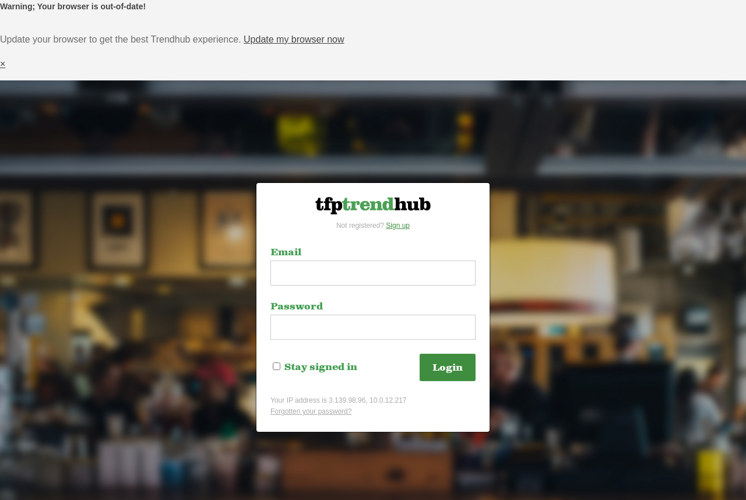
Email (285, 252)
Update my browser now (294, 39)
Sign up (398, 225)
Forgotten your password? (310, 411)
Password (296, 306)
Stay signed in (315, 367)
